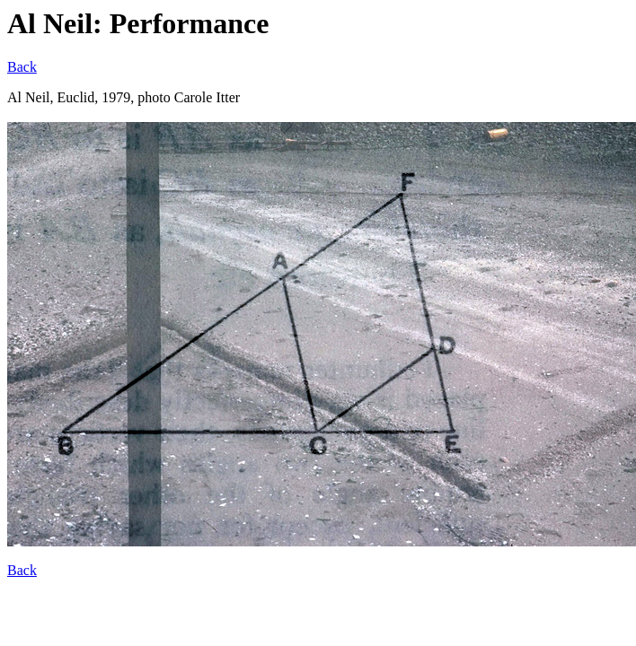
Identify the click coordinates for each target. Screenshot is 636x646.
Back (22, 66)
